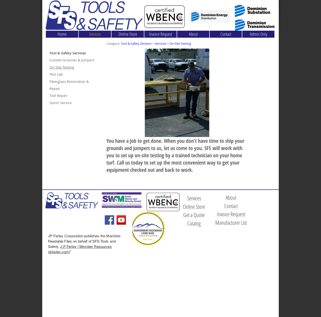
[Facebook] (109, 220)
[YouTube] (121, 220)
